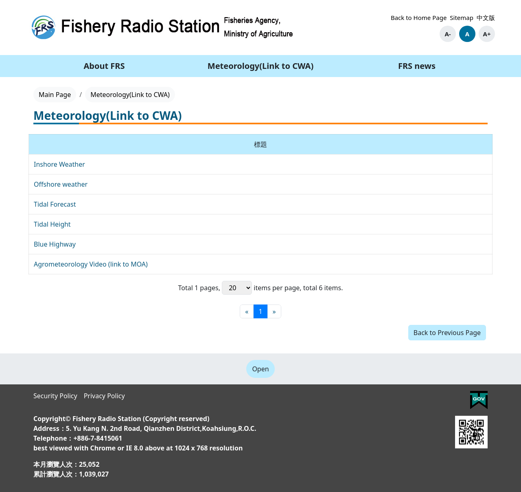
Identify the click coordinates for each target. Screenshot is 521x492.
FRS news (417, 65)
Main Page (55, 94)
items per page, (261, 288)
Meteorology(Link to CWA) (260, 65)
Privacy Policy (104, 395)
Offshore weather (61, 184)
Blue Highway (55, 244)
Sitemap (461, 17)
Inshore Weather (59, 164)
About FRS (104, 65)
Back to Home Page (419, 17)
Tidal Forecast (55, 204)
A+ (487, 34)
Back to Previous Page (447, 332)
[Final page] (274, 311)
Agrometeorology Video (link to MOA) (91, 264)
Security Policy (55, 395)
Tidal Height (52, 224)
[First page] (247, 311)
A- (447, 34)
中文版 (486, 17)
